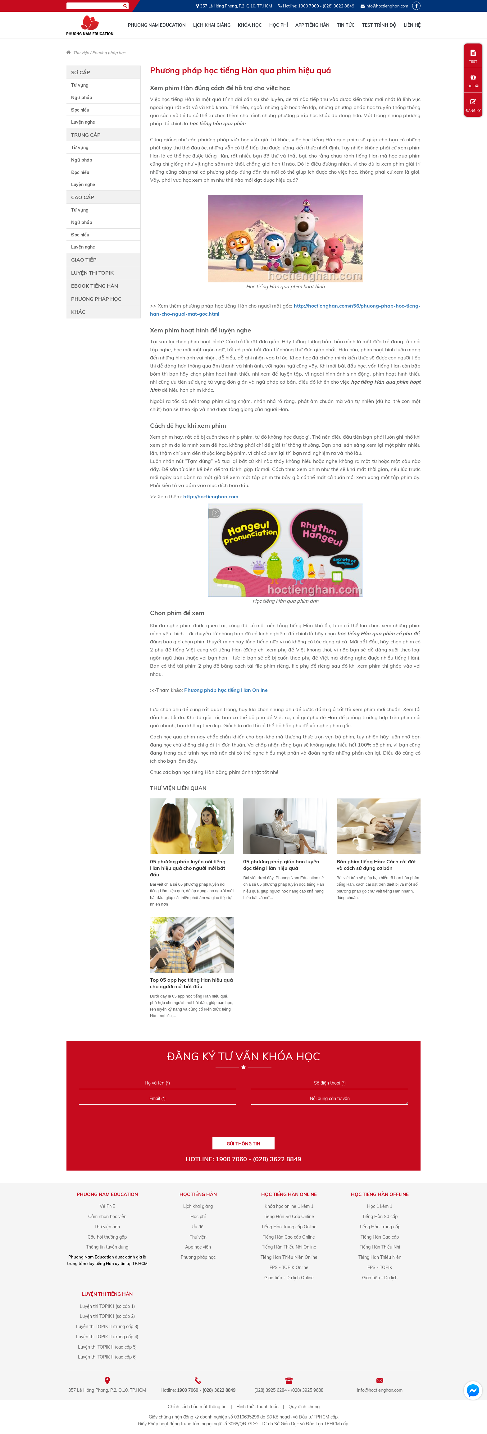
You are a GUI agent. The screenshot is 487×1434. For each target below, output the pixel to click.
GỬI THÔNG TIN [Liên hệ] (243, 1144)
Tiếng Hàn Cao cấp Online (289, 1237)
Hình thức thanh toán (257, 1406)
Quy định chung (304, 1406)
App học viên (198, 1247)
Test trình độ (379, 25)
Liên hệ (412, 25)
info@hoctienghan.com (387, 5)
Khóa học (250, 25)
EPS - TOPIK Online (289, 1267)
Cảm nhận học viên (107, 1216)
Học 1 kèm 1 (379, 1206)
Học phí (278, 25)
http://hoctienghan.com (210, 496)
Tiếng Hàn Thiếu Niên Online (289, 1257)
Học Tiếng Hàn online (289, 1194)
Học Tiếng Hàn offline (380, 1194)
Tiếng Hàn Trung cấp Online (288, 1227)
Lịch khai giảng (211, 25)
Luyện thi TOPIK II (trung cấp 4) (107, 1337)
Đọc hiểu (80, 110)
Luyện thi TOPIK (92, 273)
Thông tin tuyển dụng (107, 1247)
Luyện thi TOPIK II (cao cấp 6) (107, 1357)
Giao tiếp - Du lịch (380, 1278)
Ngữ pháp (81, 97)
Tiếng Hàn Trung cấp (379, 1227)
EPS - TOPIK (379, 1267)
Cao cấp (82, 197)
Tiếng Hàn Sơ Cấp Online (289, 1216)
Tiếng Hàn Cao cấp (380, 1237)
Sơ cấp (80, 72)
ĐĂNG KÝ (473, 106)
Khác (78, 312)
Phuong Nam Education (157, 25)
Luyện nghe (83, 122)
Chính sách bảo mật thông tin (197, 1406)
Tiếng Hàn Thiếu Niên (379, 1257)
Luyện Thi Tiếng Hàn (107, 1294)
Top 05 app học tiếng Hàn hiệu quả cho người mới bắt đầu (191, 983)
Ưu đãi (198, 1227)
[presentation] (243, 1123)
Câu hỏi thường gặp (107, 1237)
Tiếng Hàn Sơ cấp (380, 1216)
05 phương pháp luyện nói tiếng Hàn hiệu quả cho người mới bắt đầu (187, 868)
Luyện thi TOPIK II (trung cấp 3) (107, 1326)
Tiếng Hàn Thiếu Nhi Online (289, 1247)
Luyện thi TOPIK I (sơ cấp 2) (107, 1316)
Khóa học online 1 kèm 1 (289, 1206)
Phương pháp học (108, 52)
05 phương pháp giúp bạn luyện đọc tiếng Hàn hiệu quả (281, 864)
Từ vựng (80, 85)
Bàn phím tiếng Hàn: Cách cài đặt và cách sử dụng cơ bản (376, 864)
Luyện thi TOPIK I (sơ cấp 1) (107, 1306)
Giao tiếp (84, 260)
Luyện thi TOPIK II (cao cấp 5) (107, 1347)
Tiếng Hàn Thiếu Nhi (380, 1247)
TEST (473, 57)
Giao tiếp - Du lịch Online (289, 1278)
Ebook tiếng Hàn (94, 286)
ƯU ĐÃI (473, 81)
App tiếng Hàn (312, 25)
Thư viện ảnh (107, 1227)
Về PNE (107, 1206)
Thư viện (81, 52)
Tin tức (346, 25)
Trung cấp (86, 135)
